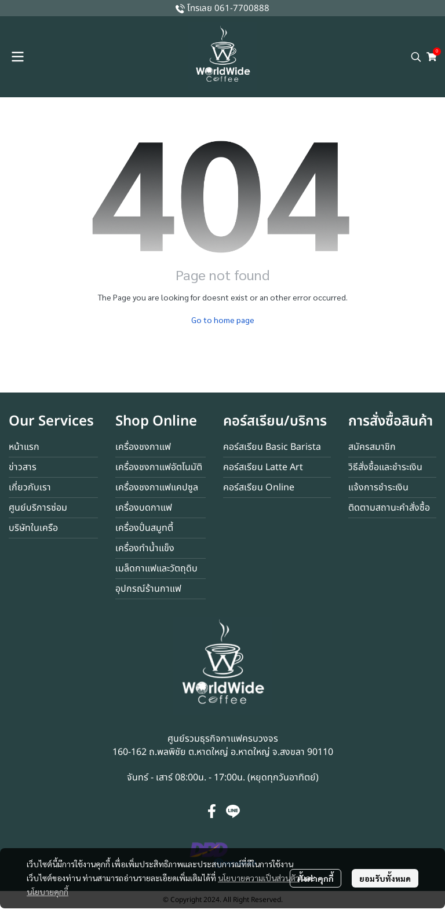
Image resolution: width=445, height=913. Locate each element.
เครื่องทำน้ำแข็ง (144, 548)
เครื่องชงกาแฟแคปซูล (156, 487)
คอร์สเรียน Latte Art (263, 467)
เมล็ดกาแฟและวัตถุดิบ (156, 568)
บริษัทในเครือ (33, 528)
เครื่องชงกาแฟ (143, 447)
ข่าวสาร (23, 467)
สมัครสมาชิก (372, 447)
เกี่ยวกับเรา (30, 487)
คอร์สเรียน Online (258, 487)
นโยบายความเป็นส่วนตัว (259, 877)
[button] (416, 57)
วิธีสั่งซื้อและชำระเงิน (385, 467)
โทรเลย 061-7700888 (228, 8)
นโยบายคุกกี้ (47, 891)
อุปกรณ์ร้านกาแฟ (148, 589)
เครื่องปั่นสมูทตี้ (144, 528)
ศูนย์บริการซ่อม (38, 508)
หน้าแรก (24, 447)
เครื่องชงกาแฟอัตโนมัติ (158, 467)
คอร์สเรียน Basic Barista (272, 447)
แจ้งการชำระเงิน (378, 487)
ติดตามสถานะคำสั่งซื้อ (389, 508)
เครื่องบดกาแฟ (143, 508)
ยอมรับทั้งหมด (385, 878)
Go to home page (222, 319)
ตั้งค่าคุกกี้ (315, 878)
